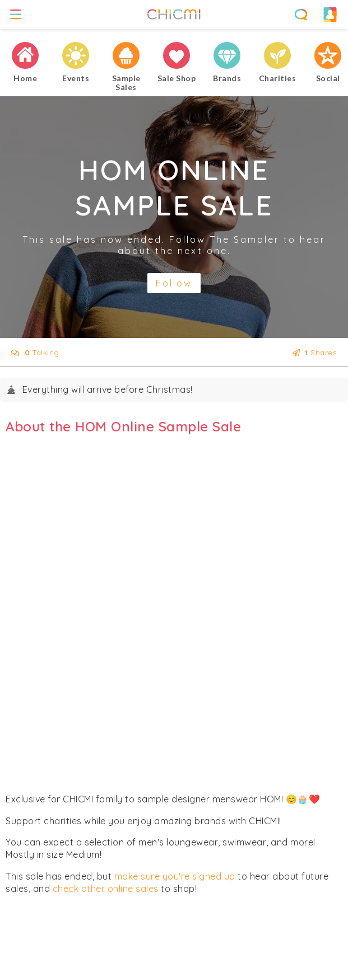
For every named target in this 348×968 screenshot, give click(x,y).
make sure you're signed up (174, 876)
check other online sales (106, 888)
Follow (174, 283)
